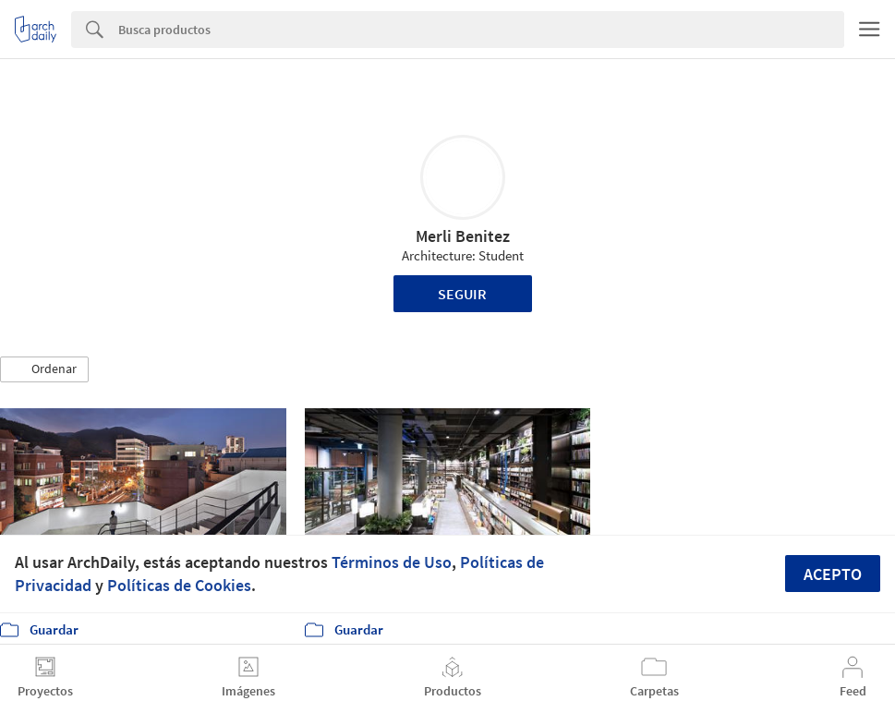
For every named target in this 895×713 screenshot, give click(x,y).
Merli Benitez (463, 236)
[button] (44, 369)
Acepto (833, 574)
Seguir (462, 293)
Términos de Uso (392, 562)
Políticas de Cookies (179, 585)
